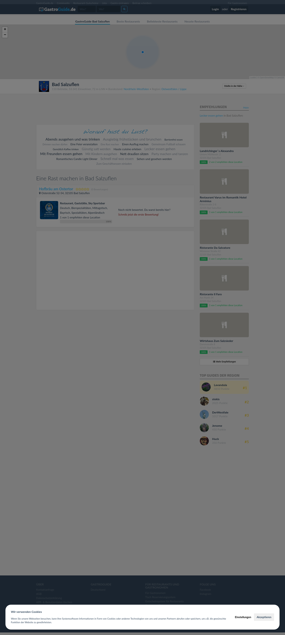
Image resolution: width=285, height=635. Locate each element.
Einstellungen (243, 617)
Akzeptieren (264, 617)
